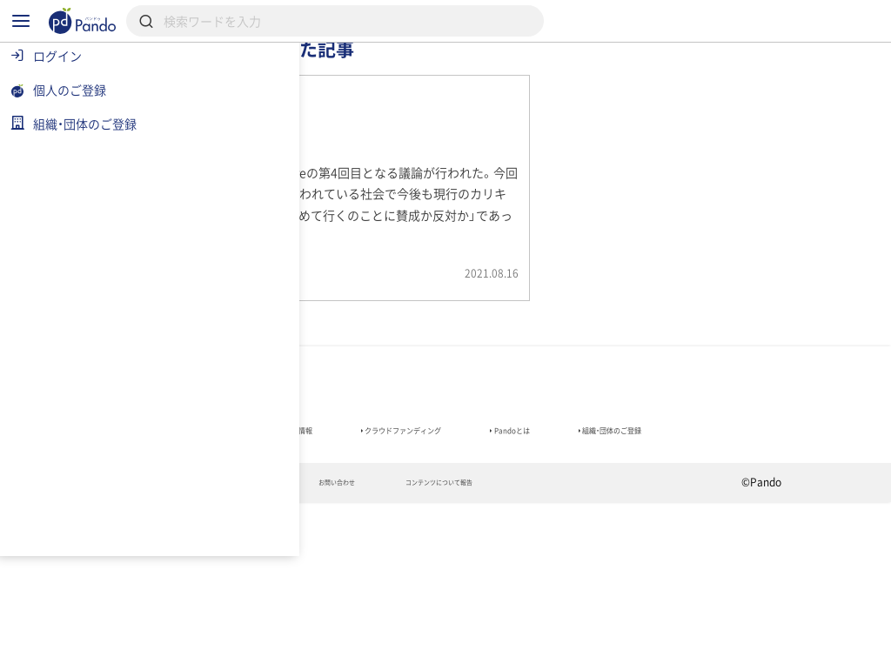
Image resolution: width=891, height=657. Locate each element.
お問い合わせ (497, 636)
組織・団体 (378, 74)
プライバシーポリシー (362, 636)
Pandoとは (730, 550)
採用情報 (487, 74)
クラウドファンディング (578, 550)
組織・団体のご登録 (270, 574)
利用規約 (238, 636)
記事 (270, 74)
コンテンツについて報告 (637, 636)
